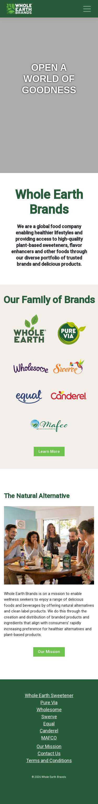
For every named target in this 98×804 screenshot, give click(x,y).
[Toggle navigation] (87, 8)
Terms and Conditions (49, 760)
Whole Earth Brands (54, 777)
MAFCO (49, 738)
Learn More (49, 451)
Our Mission (49, 651)
